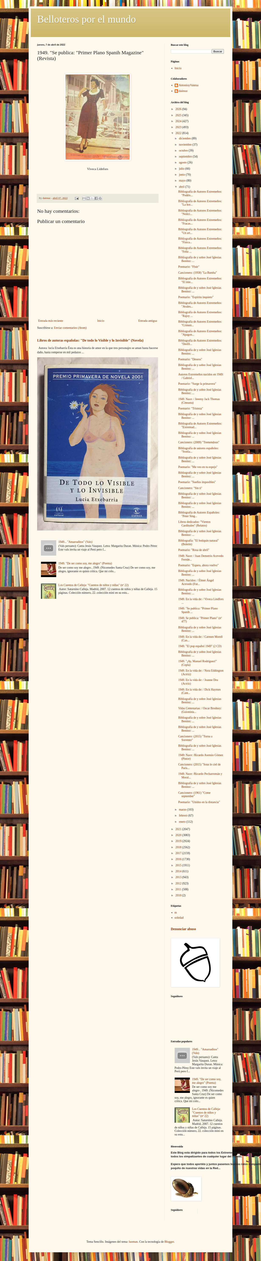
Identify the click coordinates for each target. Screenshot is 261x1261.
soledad (179, 917)
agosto (183, 162)
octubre (183, 150)
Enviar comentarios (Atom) (70, 327)
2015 (178, 865)
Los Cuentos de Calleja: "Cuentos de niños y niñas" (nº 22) (93, 585)
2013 (178, 877)
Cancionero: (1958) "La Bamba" (197, 272)
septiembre (186, 156)
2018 (178, 847)
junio (182, 174)
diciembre (185, 138)
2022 (178, 133)
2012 (178, 883)
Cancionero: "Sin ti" (190, 488)
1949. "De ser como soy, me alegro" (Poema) (85, 563)
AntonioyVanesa (189, 85)
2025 (178, 115)
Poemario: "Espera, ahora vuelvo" (198, 565)
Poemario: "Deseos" (190, 359)
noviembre (185, 144)
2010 (178, 895)
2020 (178, 835)
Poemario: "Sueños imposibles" (197, 482)
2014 (178, 871)
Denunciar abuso (183, 929)
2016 (178, 859)
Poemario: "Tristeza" (190, 408)
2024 (178, 121)
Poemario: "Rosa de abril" (193, 550)
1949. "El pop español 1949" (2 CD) (200, 646)
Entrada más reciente (50, 320)
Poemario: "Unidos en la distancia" (199, 802)
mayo (182, 180)
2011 (178, 889)
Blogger (169, 1241)
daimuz (183, 91)
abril (182, 186)
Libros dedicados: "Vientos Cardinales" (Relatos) (194, 523)
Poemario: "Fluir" (188, 266)
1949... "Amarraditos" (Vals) (75, 541)
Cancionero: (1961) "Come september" (194, 794)
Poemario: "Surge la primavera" (197, 383)
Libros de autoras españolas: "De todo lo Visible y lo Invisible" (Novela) (90, 340)
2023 (178, 127)
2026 (178, 109)
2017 (178, 853)
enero (182, 821)
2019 (178, 841)
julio (182, 168)
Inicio (100, 320)
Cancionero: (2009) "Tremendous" (198, 442)
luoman (133, 1241)
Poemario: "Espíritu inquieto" (195, 297)
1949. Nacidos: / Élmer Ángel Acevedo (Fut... (196, 582)
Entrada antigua (147, 320)
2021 (178, 829)
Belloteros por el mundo (86, 19)
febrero (183, 815)
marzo (183, 809)
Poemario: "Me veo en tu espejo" (198, 467)
